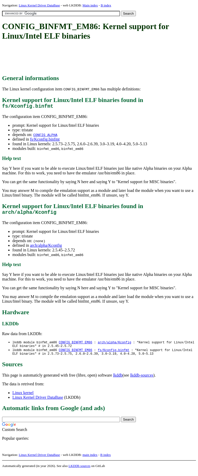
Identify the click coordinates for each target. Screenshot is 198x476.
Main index (90, 5)
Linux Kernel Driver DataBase (39, 5)
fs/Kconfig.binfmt (45, 140)
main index (89, 459)
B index (106, 5)
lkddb (117, 380)
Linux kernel (23, 397)
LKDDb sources (79, 470)
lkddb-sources (141, 380)
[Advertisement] (96, 58)
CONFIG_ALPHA (45, 136)
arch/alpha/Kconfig (46, 248)
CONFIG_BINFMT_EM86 (75, 345)
